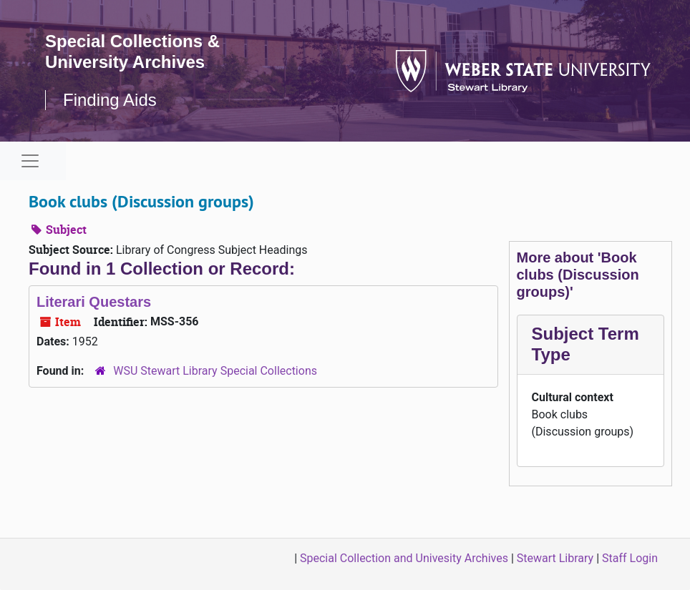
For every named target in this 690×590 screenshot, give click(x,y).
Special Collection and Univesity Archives (404, 558)
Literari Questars (94, 302)
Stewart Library (555, 558)
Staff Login (630, 558)
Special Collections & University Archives (132, 51)
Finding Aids (110, 99)
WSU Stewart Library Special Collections (215, 371)
